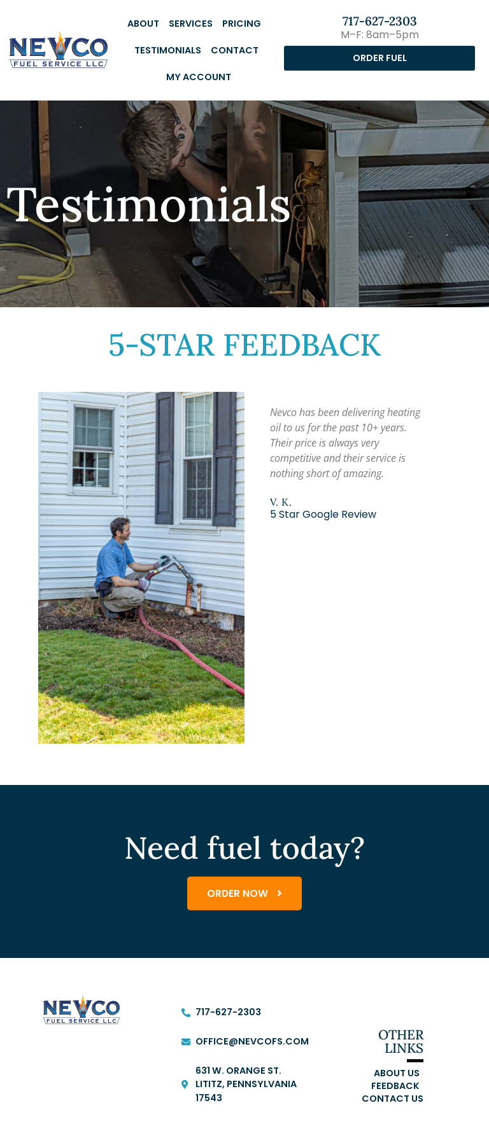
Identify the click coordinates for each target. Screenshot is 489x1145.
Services (191, 23)
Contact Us (392, 1100)
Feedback (395, 1087)
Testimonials (167, 50)
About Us (397, 1075)
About (143, 23)
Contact (235, 50)
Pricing (241, 23)
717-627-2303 (380, 21)
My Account (198, 77)
